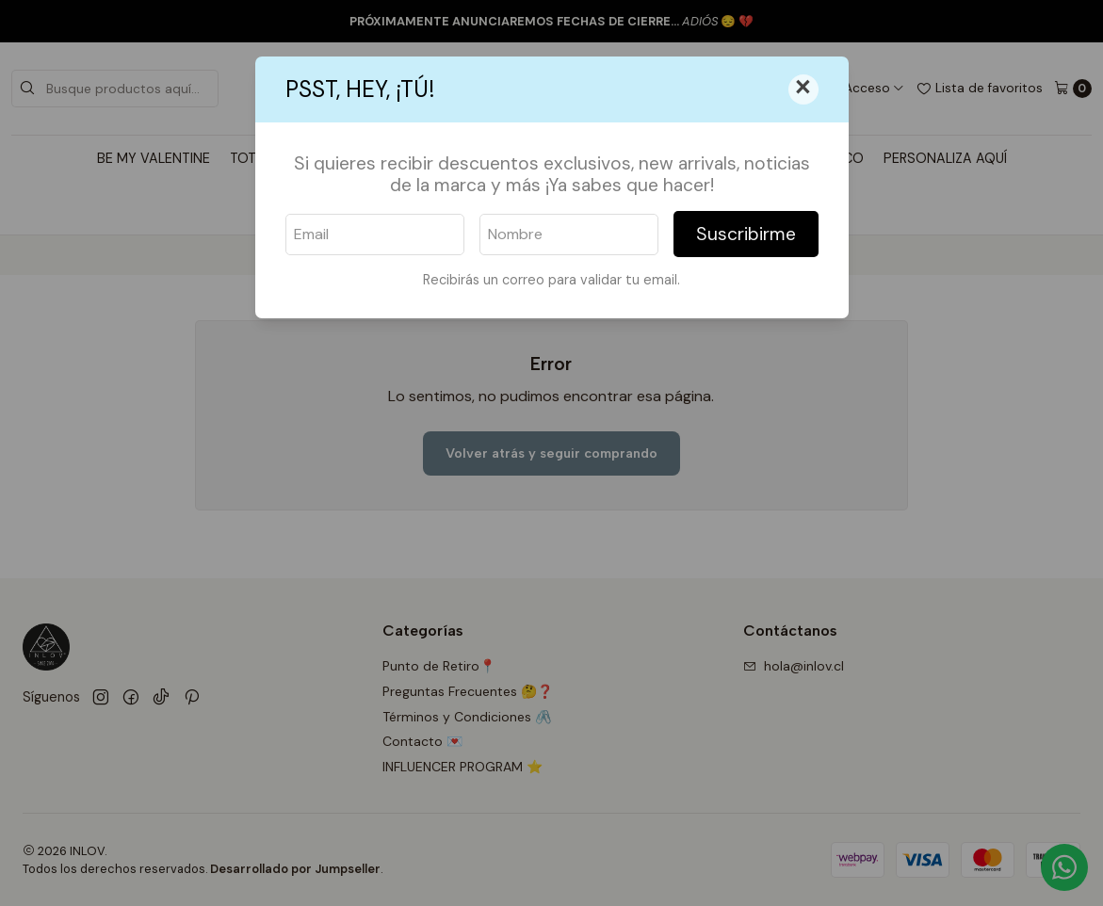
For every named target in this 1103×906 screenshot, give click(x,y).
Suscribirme (746, 234)
